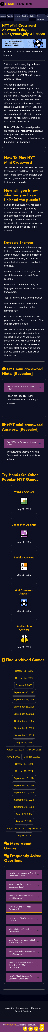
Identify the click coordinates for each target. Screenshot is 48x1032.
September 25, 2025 (24, 706)
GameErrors (10, 1025)
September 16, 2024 (24, 778)
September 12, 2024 (24, 785)
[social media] (25, 1029)
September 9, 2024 (24, 800)
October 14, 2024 (24, 764)
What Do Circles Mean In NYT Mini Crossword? (22, 941)
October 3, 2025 (24, 685)
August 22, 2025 (15, 749)
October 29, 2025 (24, 671)
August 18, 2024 (15, 828)
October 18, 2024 (32, 757)
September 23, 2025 (24, 714)
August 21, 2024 (24, 814)
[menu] (44, 3)
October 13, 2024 (24, 771)
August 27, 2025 (24, 742)
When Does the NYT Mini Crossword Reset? (20, 885)
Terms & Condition (23, 1011)
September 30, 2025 (24, 692)
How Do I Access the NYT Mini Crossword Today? (22, 874)
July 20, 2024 (34, 828)
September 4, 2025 (24, 721)
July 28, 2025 (13, 757)
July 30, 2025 (34, 749)
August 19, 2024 (24, 821)
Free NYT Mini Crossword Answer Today (21, 443)
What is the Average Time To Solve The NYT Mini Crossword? (21, 965)
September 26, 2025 (24, 699)
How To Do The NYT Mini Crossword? (20, 908)
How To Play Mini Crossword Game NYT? (21, 919)
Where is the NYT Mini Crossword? (19, 930)
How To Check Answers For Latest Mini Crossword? (21, 977)
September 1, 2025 (24, 735)
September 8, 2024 (24, 807)
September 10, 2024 (24, 792)
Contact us (36, 1008)
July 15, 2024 (24, 835)
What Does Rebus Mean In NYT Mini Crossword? (22, 952)
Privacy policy (22, 1008)
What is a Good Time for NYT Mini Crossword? (22, 897)
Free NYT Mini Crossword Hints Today (20, 387)
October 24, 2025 (24, 678)
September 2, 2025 (24, 728)
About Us (9, 1008)
